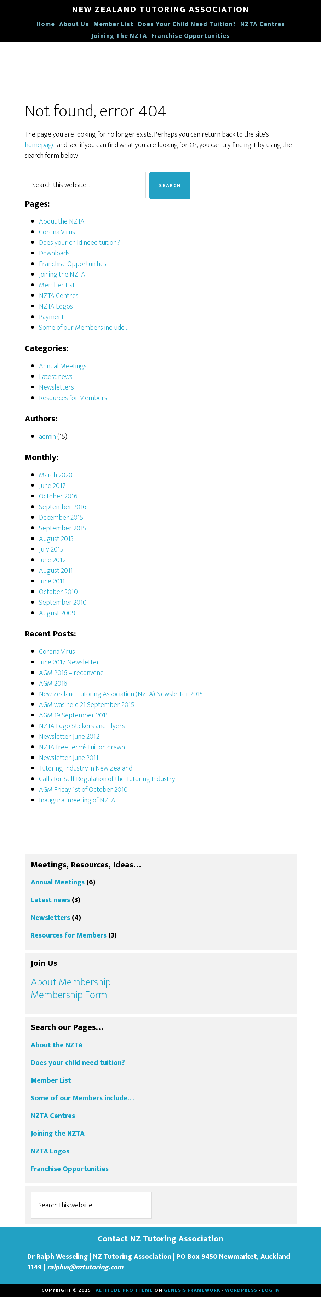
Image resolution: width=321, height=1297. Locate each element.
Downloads (54, 253)
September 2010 (63, 602)
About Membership (71, 982)
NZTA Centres (59, 296)
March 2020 (56, 475)
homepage (40, 145)
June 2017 (52, 486)
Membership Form (69, 995)
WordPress (241, 1290)
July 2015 (51, 549)
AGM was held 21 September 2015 (86, 705)
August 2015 (56, 539)
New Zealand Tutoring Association (161, 9)
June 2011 (52, 581)
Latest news (56, 377)
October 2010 (58, 592)
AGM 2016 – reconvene (71, 673)
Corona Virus (57, 232)
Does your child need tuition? (79, 243)
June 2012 (52, 560)
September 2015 (62, 528)
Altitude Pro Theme (124, 1290)
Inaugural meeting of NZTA (77, 800)
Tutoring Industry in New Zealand (85, 768)
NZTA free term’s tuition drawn (82, 747)
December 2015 (61, 518)
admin (47, 437)
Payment (51, 317)
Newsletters (56, 387)
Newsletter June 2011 (68, 758)
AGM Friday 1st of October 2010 (83, 790)
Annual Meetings (63, 366)
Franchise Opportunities (73, 264)
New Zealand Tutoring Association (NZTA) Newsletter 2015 (121, 694)
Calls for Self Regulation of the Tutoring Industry (107, 779)
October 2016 (58, 496)
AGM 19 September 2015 (74, 715)
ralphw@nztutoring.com (85, 1267)
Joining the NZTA (62, 275)
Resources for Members (73, 398)
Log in (271, 1290)
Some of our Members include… (83, 328)
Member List (57, 285)
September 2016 (62, 507)
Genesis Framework (192, 1290)
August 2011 (56, 571)
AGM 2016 (53, 684)
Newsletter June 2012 (69, 737)
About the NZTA (62, 221)
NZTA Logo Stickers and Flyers (82, 726)
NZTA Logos (56, 306)
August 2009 (57, 613)
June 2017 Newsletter (69, 662)
